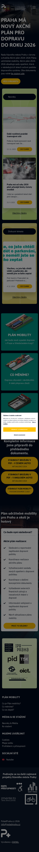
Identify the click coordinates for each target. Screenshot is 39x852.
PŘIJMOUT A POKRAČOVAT (19, 429)
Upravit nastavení (19, 434)
